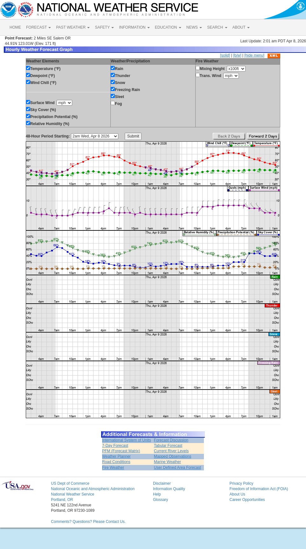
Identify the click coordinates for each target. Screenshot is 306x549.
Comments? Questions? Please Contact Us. (88, 521)
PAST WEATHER (73, 27)
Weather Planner (116, 456)
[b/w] (237, 55)
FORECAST (38, 27)
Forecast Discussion (171, 440)
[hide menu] (254, 55)
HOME (15, 27)
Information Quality (169, 489)
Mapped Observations (172, 456)
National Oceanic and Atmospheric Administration (93, 489)
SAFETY (104, 27)
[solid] (225, 55)
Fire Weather (113, 467)
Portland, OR (62, 499)
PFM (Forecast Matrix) (121, 451)
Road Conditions (116, 462)
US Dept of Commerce (70, 483)
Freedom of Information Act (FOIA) (258, 489)
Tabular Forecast (168, 445)
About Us (237, 494)
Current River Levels (171, 451)
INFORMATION (134, 27)
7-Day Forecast (115, 445)
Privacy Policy (241, 483)
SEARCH (217, 27)
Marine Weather (167, 462)
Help (157, 494)
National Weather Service (72, 494)
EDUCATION (168, 27)
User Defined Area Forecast (177, 467)
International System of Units (126, 440)
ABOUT (241, 27)
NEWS (194, 27)
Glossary (160, 499)
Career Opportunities (247, 499)
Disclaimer (162, 483)
